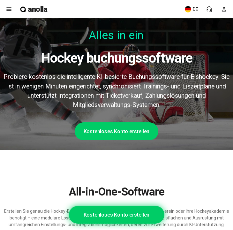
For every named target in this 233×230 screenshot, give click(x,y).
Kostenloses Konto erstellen (117, 131)
